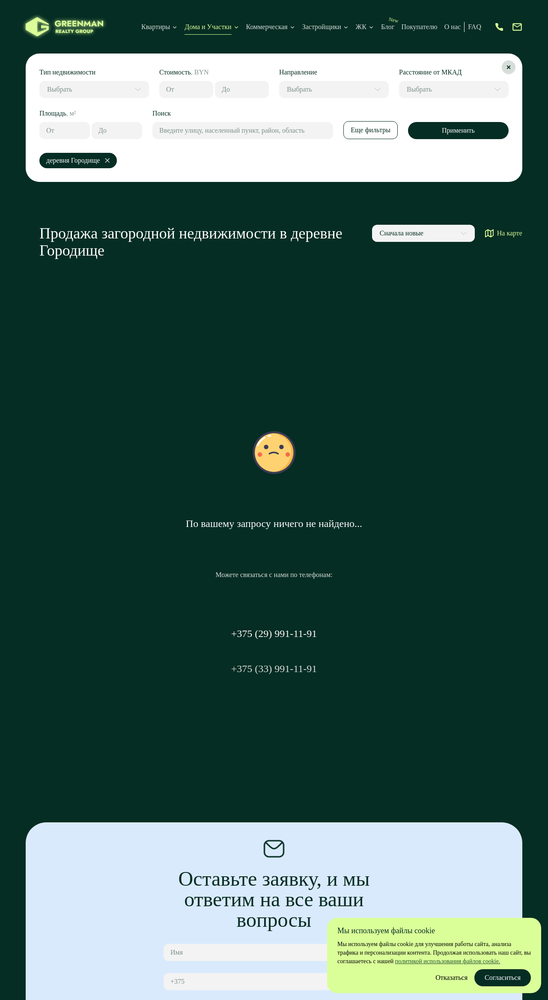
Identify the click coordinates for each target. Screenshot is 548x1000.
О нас (452, 26)
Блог (388, 26)
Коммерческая (267, 26)
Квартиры (155, 26)
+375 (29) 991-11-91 (274, 633)
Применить (458, 130)
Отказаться (451, 977)
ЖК (365, 26)
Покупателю (419, 26)
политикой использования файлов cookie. (447, 961)
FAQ (474, 26)
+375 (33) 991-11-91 (274, 668)
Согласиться (503, 977)
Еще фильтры (370, 130)
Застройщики (321, 26)
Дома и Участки (208, 26)
